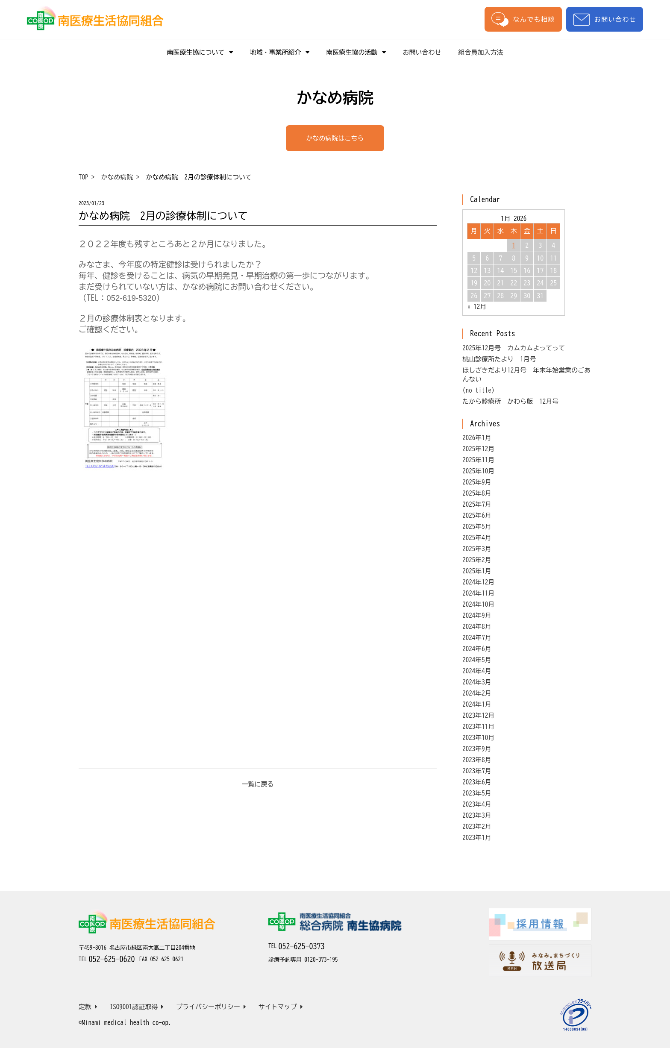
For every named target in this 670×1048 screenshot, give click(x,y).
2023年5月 (476, 793)
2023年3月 (476, 815)
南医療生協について (200, 52)
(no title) (478, 390)
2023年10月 (478, 737)
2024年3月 (476, 682)
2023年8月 (476, 760)
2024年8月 (476, 626)
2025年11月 (478, 460)
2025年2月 (476, 560)
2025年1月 (476, 571)
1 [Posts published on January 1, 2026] (513, 245)
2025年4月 (476, 537)
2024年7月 (476, 637)
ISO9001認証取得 (137, 1007)
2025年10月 (478, 471)
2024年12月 (478, 582)
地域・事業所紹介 (279, 52)
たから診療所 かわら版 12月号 (510, 401)
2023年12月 (478, 715)
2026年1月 (476, 437)
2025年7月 (476, 504)
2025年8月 (476, 493)
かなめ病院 (117, 177)
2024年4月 (476, 671)
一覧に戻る (258, 784)
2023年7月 (476, 771)
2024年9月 (476, 615)
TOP (83, 177)
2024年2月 (476, 693)
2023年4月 (476, 804)
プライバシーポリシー (211, 1007)
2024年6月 (476, 649)
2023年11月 (478, 726)
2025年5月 (476, 526)
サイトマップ (281, 1007)
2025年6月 (476, 515)
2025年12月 (478, 449)
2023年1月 (476, 837)
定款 (88, 1007)
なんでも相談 (523, 19)
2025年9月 (476, 482)
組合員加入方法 (480, 52)
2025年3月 (476, 549)
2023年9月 (476, 749)
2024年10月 (478, 604)
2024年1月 (476, 704)
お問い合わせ (604, 19)
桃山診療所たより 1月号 (499, 359)
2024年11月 (478, 593)
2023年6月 (476, 782)
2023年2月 (476, 826)
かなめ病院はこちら (335, 138)
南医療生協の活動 (356, 52)
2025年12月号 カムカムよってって (513, 348)
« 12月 (476, 306)
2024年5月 (476, 660)
